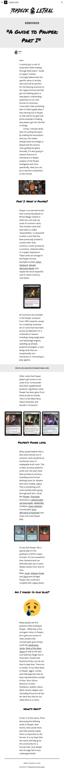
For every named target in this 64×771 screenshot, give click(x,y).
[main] (32, 23)
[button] (2, 2)
